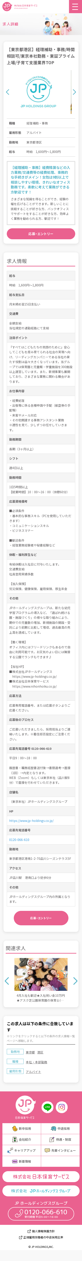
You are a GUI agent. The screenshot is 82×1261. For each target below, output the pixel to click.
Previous (7, 92)
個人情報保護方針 (43, 1231)
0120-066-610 (19, 839)
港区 (40, 1052)
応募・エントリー (41, 233)
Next (74, 92)
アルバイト (33, 1071)
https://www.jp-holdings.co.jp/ (31, 820)
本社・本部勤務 (36, 1062)
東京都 (30, 1052)
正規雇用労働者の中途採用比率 (43, 1237)
